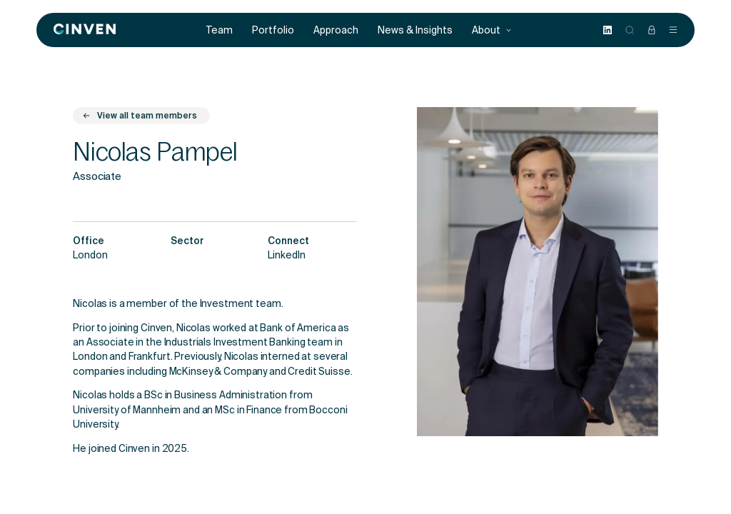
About (492, 30)
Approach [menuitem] (335, 30)
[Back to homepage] (85, 30)
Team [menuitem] (219, 30)
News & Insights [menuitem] (415, 30)
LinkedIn (287, 256)
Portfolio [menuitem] (273, 30)
